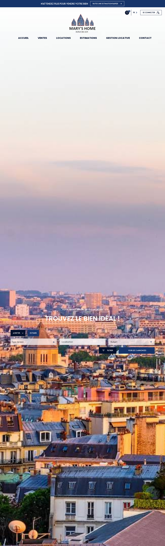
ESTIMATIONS (88, 38)
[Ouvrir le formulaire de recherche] (107, 350)
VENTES (42, 38)
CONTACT (145, 38)
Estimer (33, 333)
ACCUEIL (23, 38)
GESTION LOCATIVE (118, 38)
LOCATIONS (63, 38)
